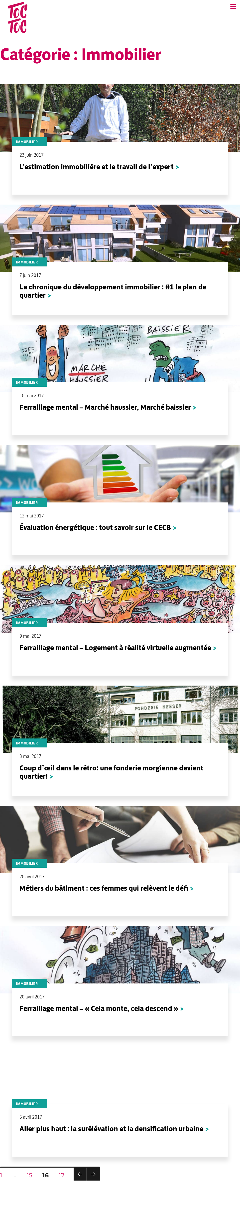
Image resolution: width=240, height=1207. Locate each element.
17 (64, 1175)
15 (31, 1175)
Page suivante (93, 1180)
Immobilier (27, 141)
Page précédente (80, 1180)
